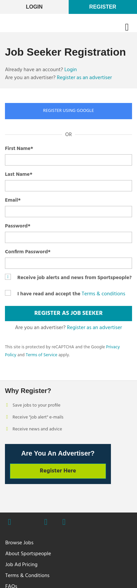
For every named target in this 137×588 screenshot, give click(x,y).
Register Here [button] (58, 471)
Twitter (27, 522)
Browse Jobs (19, 543)
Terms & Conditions (27, 575)
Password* (17, 226)
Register (102, 7)
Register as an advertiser (84, 78)
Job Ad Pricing (21, 565)
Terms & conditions (103, 294)
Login (70, 70)
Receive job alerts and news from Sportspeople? (74, 278)
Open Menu (131, 27)
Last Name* (18, 174)
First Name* (19, 149)
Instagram (46, 522)
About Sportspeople (28, 554)
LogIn (34, 7)
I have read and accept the (49, 294)
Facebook (9, 522)
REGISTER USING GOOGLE (68, 111)
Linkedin (64, 522)
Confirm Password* (28, 252)
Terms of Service (41, 355)
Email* (13, 200)
